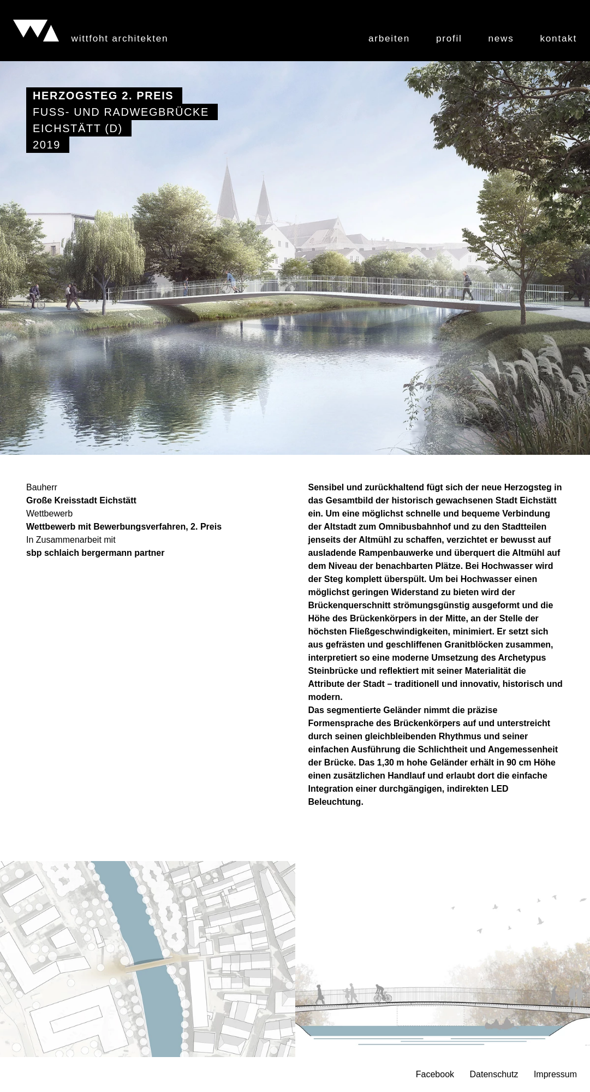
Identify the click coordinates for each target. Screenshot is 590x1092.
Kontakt (558, 38)
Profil (449, 38)
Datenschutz (493, 1074)
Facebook (435, 1074)
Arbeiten (389, 38)
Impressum (555, 1074)
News (501, 38)
